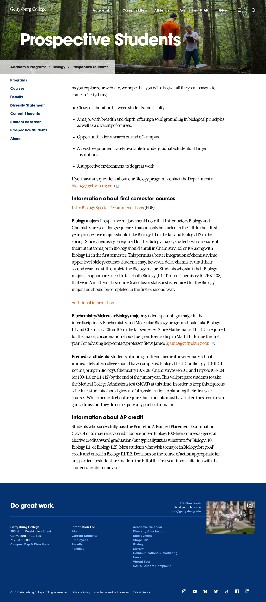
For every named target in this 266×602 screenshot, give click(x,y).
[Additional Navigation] (239, 10)
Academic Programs (28, 67)
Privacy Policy (81, 592)
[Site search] (254, 10)
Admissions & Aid (194, 10)
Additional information (93, 302)
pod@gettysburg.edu (186, 511)
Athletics (162, 10)
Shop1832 (140, 540)
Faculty (16, 97)
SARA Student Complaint (152, 566)
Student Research (25, 122)
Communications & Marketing (155, 553)
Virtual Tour (142, 561)
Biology (59, 67)
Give (223, 10)
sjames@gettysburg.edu (188, 343)
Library (138, 548)
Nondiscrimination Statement (112, 592)
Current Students (25, 113)
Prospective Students (89, 67)
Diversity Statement (27, 105)
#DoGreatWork (190, 503)
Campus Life (133, 10)
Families (78, 548)
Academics (103, 10)
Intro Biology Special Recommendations (108, 207)
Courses (17, 88)
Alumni (16, 138)
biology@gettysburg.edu (93, 185)
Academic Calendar (147, 527)
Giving (138, 544)
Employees (80, 540)
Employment (142, 535)
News (137, 557)
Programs (18, 80)
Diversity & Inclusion (148, 531)
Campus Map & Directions (29, 544)
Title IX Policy (141, 592)
